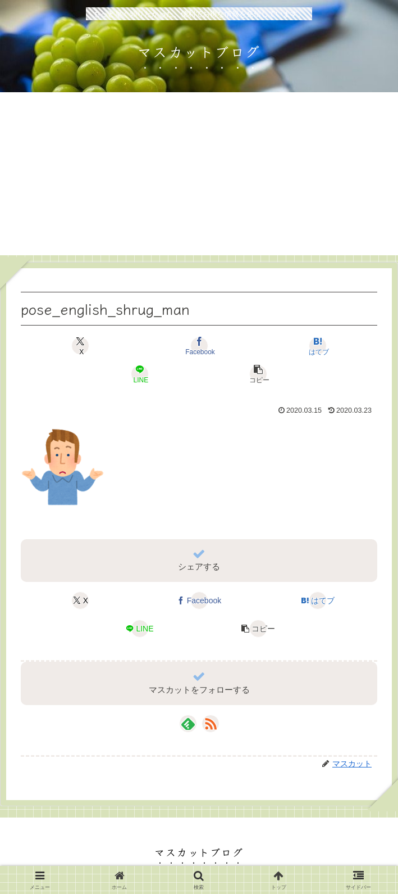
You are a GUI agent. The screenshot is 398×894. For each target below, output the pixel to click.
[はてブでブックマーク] (317, 346)
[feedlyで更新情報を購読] (188, 723)
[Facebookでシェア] (199, 346)
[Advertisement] (199, 176)
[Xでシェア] (80, 346)
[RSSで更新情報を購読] (210, 723)
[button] (258, 374)
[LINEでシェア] (140, 374)
